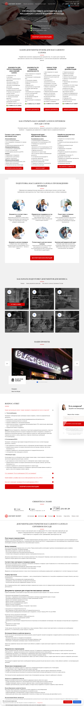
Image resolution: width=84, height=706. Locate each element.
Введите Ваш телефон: (73, 414)
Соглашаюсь (77, 701)
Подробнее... (40, 702)
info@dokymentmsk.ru (19, 510)
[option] (42, 370)
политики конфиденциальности (77, 430)
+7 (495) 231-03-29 (70, 4)
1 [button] (37, 382)
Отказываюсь (68, 701)
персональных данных (74, 429)
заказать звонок (74, 5)
